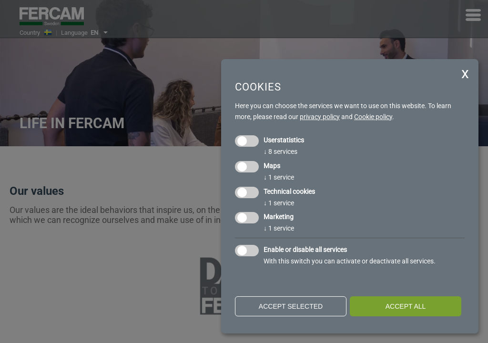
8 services (280, 151)
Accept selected (291, 306)
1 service (279, 177)
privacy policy (320, 117)
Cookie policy (373, 117)
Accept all (406, 306)
